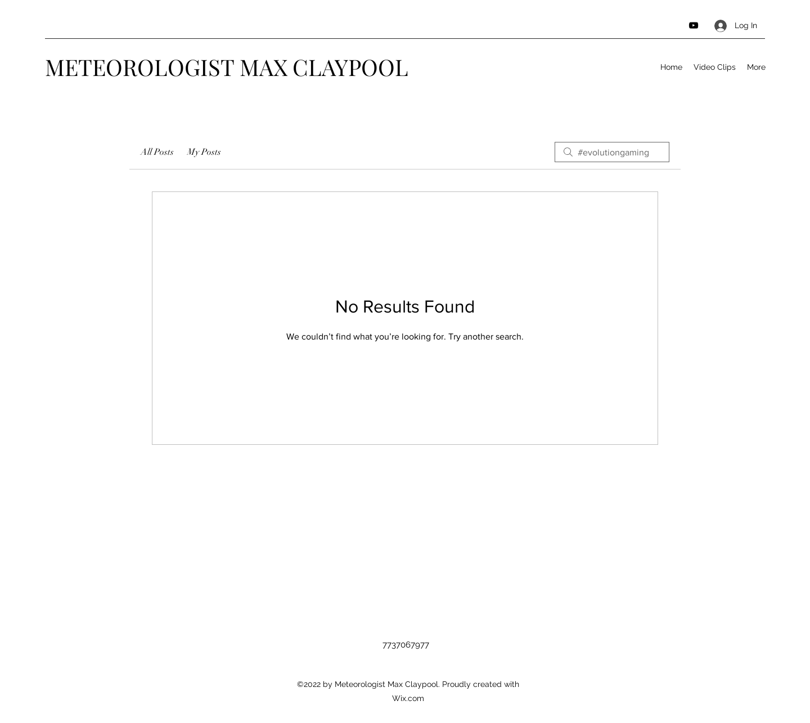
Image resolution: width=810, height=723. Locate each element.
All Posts (157, 152)
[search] (612, 152)
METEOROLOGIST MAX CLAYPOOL (226, 67)
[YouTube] (693, 25)
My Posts (204, 152)
